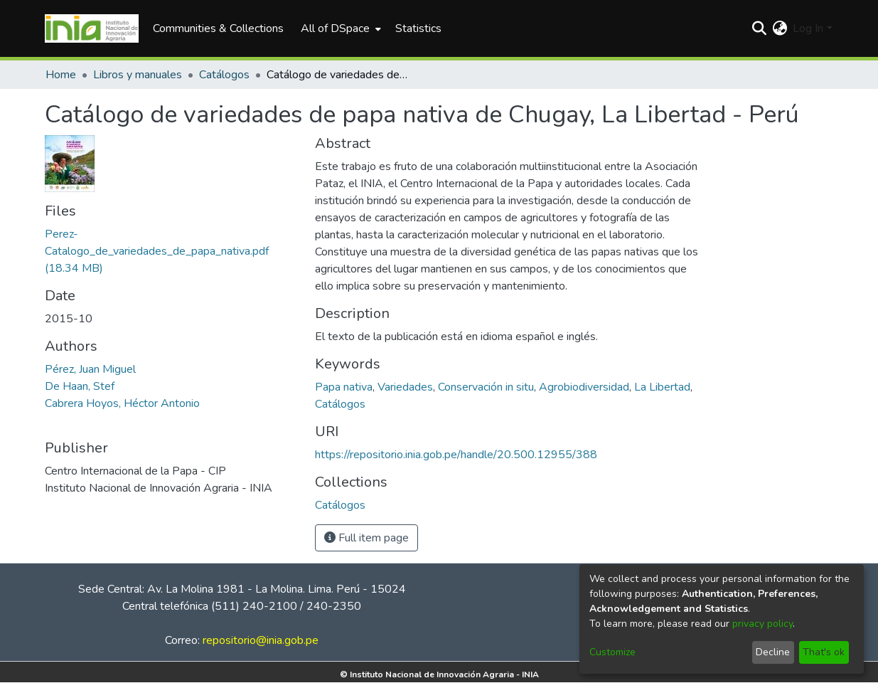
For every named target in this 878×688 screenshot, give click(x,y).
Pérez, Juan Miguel (90, 369)
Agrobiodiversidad (584, 387)
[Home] (92, 28)
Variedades (405, 387)
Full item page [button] (366, 538)
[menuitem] (339, 28)
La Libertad (662, 387)
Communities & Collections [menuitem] (218, 28)
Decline (773, 652)
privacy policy (762, 623)
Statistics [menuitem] (418, 28)
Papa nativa (344, 387)
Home (60, 75)
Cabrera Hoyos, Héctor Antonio (122, 403)
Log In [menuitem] (808, 28)
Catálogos (224, 75)
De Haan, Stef (79, 386)
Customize (612, 652)
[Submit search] (759, 28)
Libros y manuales (137, 75)
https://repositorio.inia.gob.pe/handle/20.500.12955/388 (456, 454)
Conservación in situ (486, 387)
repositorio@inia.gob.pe (260, 640)
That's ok (824, 652)
